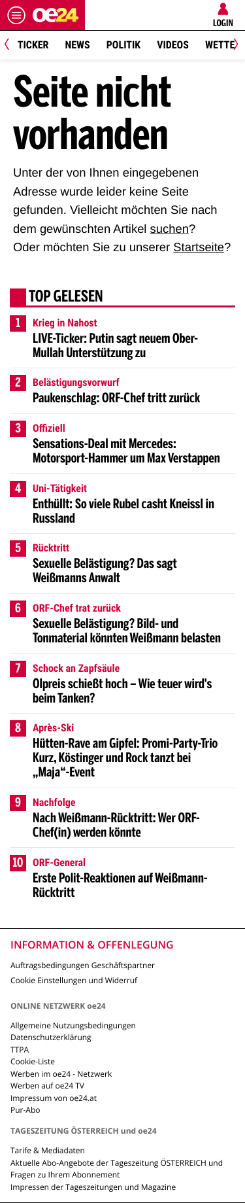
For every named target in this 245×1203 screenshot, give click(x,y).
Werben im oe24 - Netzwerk (61, 1073)
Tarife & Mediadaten (47, 1150)
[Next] (233, 45)
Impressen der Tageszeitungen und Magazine (93, 1187)
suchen (169, 228)
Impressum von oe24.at (53, 1098)
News (77, 45)
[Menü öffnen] (16, 15)
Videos (173, 45)
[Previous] (11, 45)
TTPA (19, 1049)
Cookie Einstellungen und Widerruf (73, 980)
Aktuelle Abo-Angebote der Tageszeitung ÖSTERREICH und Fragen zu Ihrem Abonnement (116, 1168)
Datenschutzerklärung (50, 1037)
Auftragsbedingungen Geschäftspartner (82, 965)
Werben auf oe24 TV (47, 1085)
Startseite (198, 247)
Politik (123, 45)
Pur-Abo (25, 1109)
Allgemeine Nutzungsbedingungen (73, 1025)
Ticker (33, 45)
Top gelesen (66, 297)
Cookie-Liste (32, 1061)
